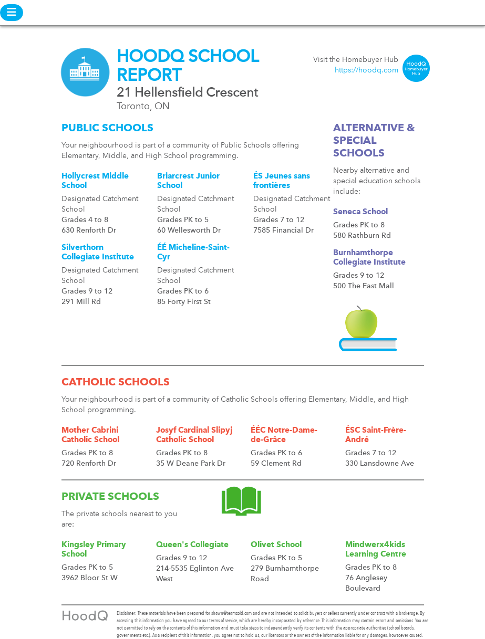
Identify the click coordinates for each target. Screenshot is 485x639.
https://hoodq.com (366, 70)
